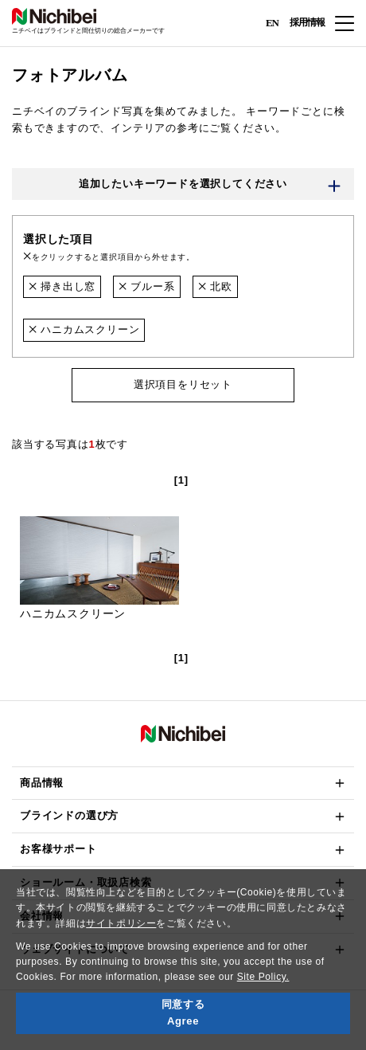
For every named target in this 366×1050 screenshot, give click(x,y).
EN (272, 22)
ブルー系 (146, 286)
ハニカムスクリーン (84, 329)
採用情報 (307, 22)
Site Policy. (263, 976)
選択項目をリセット (183, 384)
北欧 (215, 286)
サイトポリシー (121, 923)
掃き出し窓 (62, 286)
